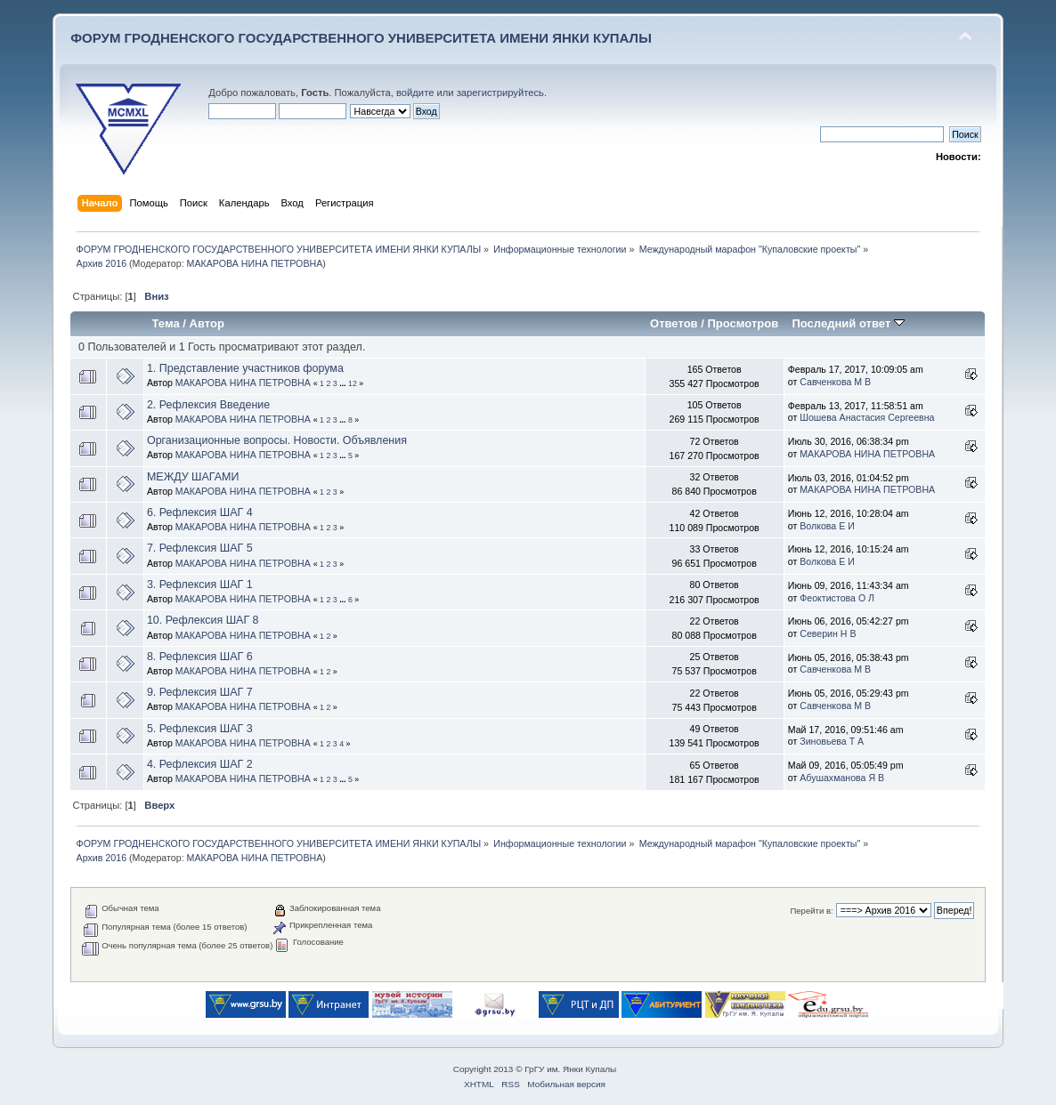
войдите (415, 92)
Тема (166, 323)
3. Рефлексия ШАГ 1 (200, 584)
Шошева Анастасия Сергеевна (867, 417)
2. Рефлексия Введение (208, 405)
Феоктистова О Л (837, 598)
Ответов (674, 323)
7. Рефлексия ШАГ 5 (200, 548)
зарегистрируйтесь (500, 92)
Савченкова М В (835, 381)
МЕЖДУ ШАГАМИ (193, 477)
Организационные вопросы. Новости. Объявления (277, 440)
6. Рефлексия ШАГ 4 (200, 512)
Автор (207, 323)
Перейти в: (811, 910)
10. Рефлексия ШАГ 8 (203, 620)
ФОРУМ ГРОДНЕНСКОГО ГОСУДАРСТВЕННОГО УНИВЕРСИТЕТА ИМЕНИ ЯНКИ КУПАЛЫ (361, 37)
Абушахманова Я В (842, 777)
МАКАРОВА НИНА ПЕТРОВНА (255, 263)
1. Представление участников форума (245, 368)
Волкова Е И (827, 525)
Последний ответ (848, 323)
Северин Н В (828, 633)
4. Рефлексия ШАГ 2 (200, 764)
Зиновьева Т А (832, 741)
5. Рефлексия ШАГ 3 (200, 728)
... (343, 383)
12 (352, 383)
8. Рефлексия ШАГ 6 (200, 656)
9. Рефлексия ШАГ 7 (200, 692)
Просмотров (743, 323)
